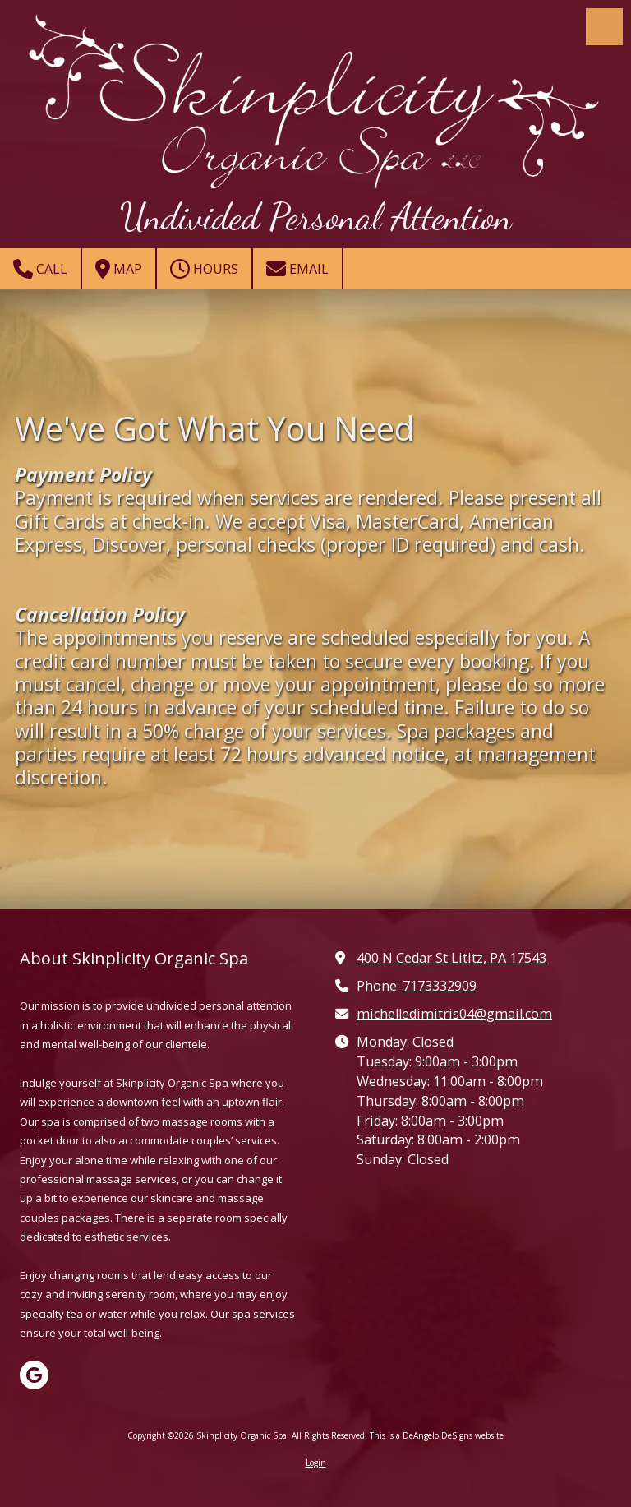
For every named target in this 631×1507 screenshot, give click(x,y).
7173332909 (440, 986)
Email (297, 269)
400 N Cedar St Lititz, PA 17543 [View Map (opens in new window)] (451, 958)
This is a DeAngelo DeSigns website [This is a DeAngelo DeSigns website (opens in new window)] (437, 1435)
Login (316, 1462)
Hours (204, 269)
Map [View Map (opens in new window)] (118, 269)
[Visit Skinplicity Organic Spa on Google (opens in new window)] (34, 1375)
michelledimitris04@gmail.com (454, 1014)
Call (40, 269)
